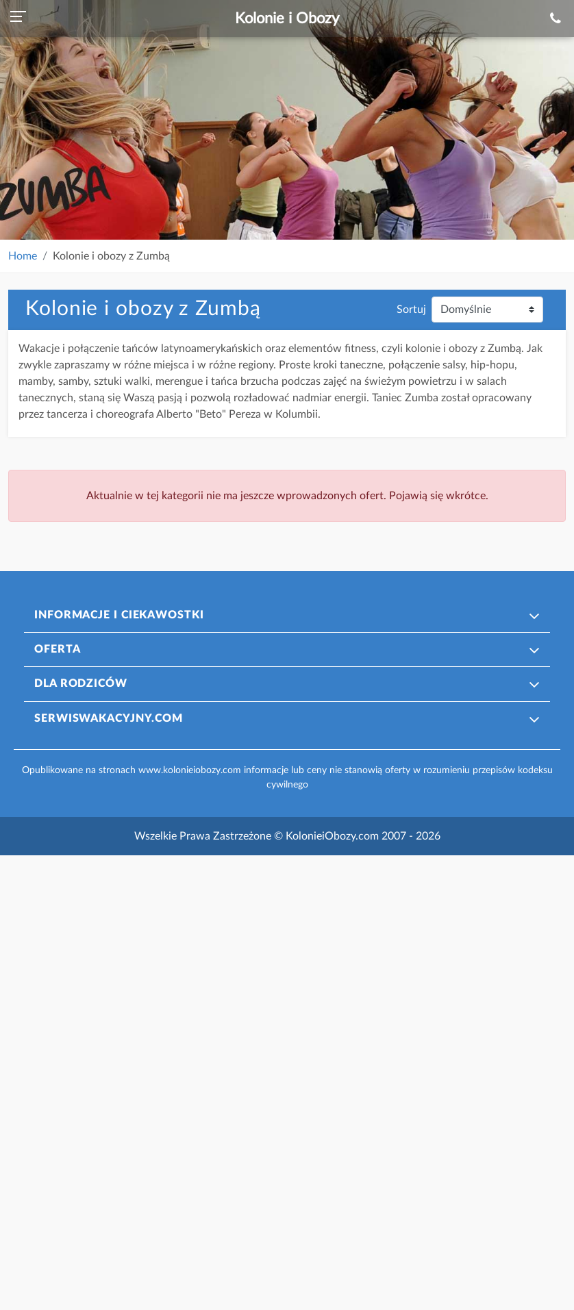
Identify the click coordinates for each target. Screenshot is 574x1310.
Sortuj (411, 309)
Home (22, 256)
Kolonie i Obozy (287, 18)
